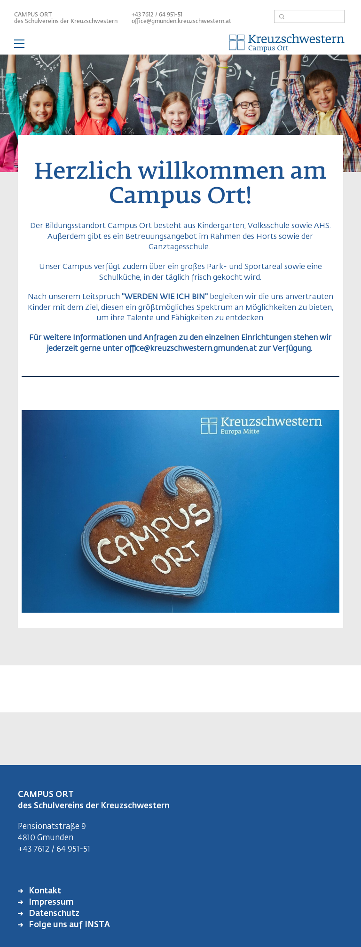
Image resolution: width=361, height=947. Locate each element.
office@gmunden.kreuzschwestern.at (181, 21)
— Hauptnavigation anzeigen (180, 45)
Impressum (50, 903)
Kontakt (44, 891)
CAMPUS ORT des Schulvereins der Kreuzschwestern (66, 18)
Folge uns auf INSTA (68, 925)
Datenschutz (53, 914)
